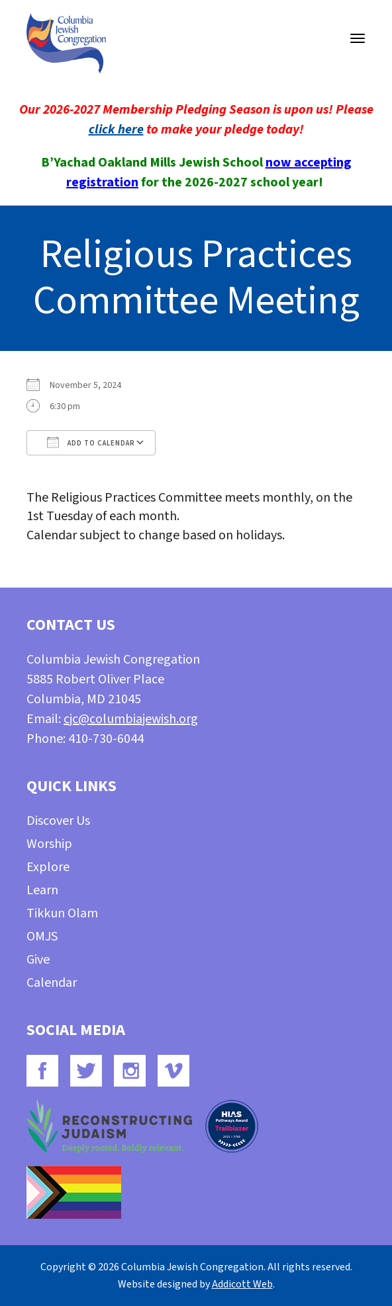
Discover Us (58, 821)
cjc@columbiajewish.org (131, 719)
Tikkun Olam (62, 913)
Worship (49, 844)
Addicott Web (242, 1284)
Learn (42, 890)
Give (38, 959)
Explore (48, 867)
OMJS (42, 936)
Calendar (51, 983)
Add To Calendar (91, 442)
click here (116, 129)
